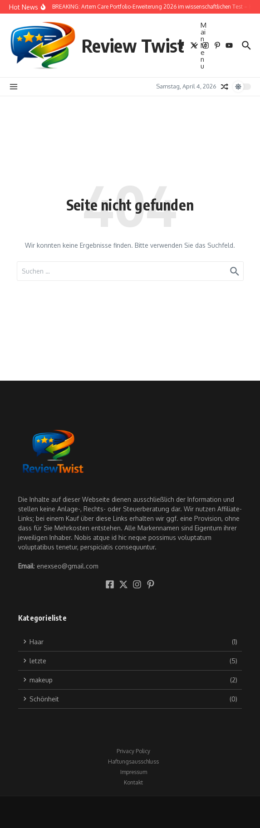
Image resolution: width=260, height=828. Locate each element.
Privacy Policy (133, 751)
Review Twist (133, 45)
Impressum (133, 772)
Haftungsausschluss (133, 761)
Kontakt (133, 782)
